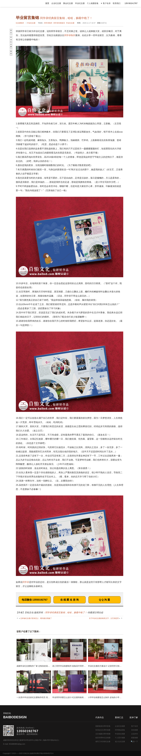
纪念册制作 (20, 23)
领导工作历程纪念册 (102, 742)
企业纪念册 (56, 3)
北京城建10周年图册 (102, 734)
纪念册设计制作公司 (14, 3)
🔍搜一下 (134, 742)
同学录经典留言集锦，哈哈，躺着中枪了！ (66, 612)
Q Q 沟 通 (104, 599)
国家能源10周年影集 (102, 726)
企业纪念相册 (120, 726)
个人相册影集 (92, 3)
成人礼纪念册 (120, 742)
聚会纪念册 (68, 3)
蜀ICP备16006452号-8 (45, 753)
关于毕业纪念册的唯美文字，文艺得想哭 (104, 618)
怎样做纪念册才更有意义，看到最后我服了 (36, 618)
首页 (47, 3)
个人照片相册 (120, 738)
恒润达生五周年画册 (102, 730)
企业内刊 (134, 734)
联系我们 (116, 3)
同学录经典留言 (59, 23)
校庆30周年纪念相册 (102, 738)
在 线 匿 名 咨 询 (69, 599)
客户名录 (134, 726)
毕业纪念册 (80, 3)
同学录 (25, 582)
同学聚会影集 (120, 730)
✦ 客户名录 (106, 3)
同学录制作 (48, 23)
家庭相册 (134, 738)
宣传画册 (134, 730)
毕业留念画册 (120, 734)
